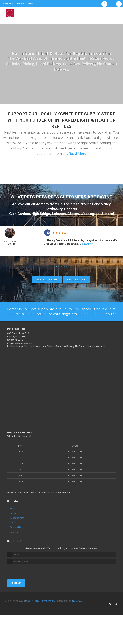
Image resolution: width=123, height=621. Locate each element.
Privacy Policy (32, 606)
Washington (90, 214)
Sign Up (16, 588)
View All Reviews (47, 280)
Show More (88, 244)
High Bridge (41, 214)
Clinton (73, 214)
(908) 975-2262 (15, 345)
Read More (77, 154)
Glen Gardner (19, 214)
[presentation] (24, 576)
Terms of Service (49, 606)
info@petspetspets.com (19, 348)
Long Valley (101, 205)
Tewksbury (53, 209)
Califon (64, 205)
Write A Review (76, 280)
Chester (70, 209)
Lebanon (59, 214)
